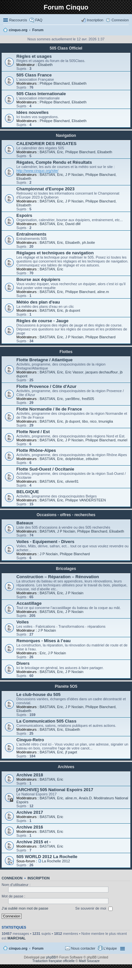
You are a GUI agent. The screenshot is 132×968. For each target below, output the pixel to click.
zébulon (92, 459)
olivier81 (72, 481)
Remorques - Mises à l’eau (43, 640)
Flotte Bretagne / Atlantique (44, 359)
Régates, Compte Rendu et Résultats (54, 162)
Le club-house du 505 (38, 694)
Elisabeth (45, 65)
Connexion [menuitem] (120, 20)
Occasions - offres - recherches (66, 515)
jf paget (71, 752)
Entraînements (31, 234)
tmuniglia (106, 421)
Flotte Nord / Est (33, 431)
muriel (122, 440)
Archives (66, 767)
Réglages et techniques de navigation (55, 252)
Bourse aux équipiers (38, 279)
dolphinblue (74, 459)
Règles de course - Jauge (42, 320)
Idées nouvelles (32, 112)
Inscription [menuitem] (95, 20)
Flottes (66, 351)
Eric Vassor (74, 372)
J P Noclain (74, 175)
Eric (60, 152)
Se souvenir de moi (94, 908)
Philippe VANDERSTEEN (85, 500)
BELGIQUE (27, 491)
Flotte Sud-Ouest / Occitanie (45, 469)
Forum (38, 948)
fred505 (88, 399)
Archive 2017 (29, 812)
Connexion (12, 878)
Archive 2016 (29, 827)
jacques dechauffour (101, 372)
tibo (85, 421)
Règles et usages (34, 56)
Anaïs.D (85, 798)
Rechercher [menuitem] (126, 30)
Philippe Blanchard (55, 83)
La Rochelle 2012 (56, 861)
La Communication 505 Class (46, 721)
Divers (22, 663)
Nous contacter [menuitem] (83, 948)
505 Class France (34, 75)
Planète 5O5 (66, 686)
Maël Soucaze (89, 961)
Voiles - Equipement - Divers (45, 541)
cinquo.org (18, 948)
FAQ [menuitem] (38, 20)
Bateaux (24, 522)
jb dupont (72, 310)
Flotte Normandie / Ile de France (49, 409)
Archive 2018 (29, 774)
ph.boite (88, 242)
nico (93, 421)
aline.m (103, 292)
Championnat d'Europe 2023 (45, 188)
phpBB (51, 957)
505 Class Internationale (41, 93)
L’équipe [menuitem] (110, 948)
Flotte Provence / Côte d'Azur (46, 386)
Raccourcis (18, 20)
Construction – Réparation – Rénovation (57, 576)
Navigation (66, 135)
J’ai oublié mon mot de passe (25, 908)
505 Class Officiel (66, 48)
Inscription (39, 878)
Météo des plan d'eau (38, 302)
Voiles (22, 622)
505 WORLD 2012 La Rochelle (46, 856)
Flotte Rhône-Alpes (36, 450)
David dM (72, 224)
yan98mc (72, 399)
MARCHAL (17, 938)
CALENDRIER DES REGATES (46, 143)
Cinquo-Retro (30, 739)
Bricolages (66, 568)
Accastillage (29, 603)
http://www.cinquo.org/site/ (37, 171)
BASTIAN (47, 152)
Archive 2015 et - (33, 841)
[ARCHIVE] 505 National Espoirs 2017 (54, 789)
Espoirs (24, 215)
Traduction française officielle (53, 961)
